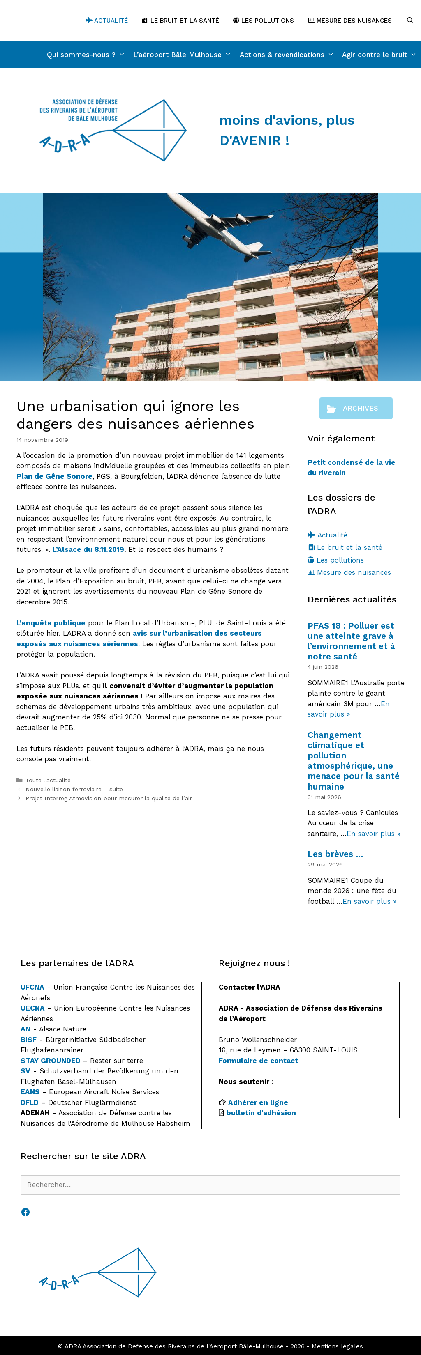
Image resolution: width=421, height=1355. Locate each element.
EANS (30, 1092)
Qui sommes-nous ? (88, 54)
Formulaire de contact (258, 1060)
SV (25, 1071)
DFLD (30, 1102)
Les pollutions (263, 20)
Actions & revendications (289, 54)
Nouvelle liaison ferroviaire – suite (74, 789)
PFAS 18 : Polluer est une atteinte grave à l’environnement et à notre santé (351, 641)
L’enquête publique (51, 623)
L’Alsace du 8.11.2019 (88, 549)
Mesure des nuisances (350, 20)
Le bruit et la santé (180, 20)
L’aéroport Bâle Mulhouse (184, 54)
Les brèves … (335, 854)
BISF (29, 1040)
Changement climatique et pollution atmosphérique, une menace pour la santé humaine (354, 761)
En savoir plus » (373, 833)
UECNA (33, 1008)
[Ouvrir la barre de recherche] (410, 20)
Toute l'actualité (48, 780)
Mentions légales (337, 1346)
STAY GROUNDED (51, 1060)
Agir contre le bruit (381, 54)
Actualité (107, 20)
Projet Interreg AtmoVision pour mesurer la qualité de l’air (108, 798)
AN (25, 1029)
